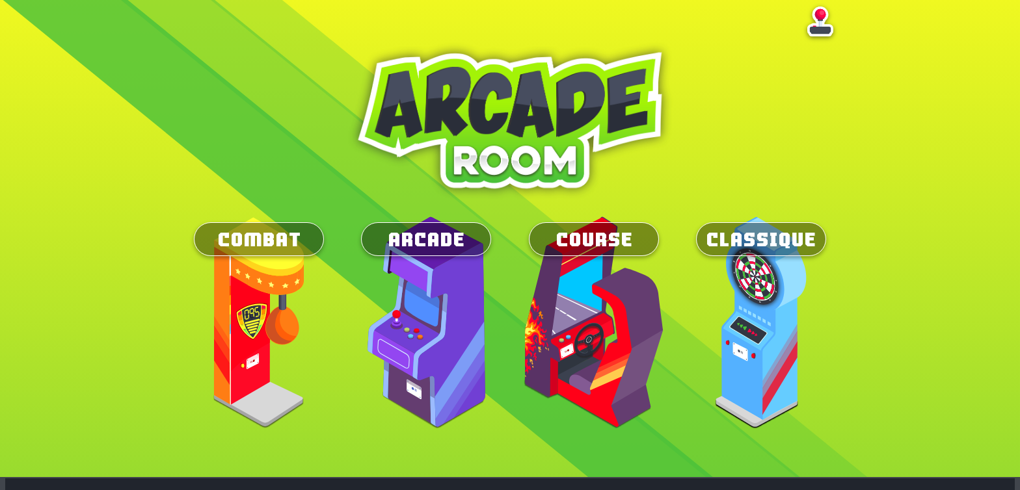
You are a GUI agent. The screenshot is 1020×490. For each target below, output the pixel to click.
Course (594, 239)
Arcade (426, 239)
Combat (259, 239)
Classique (761, 239)
